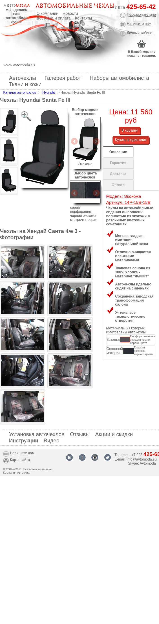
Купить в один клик (131, 140)
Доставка (118, 174)
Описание (118, 152)
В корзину (129, 130)
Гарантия (118, 163)
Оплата (118, 185)
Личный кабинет (140, 33)
